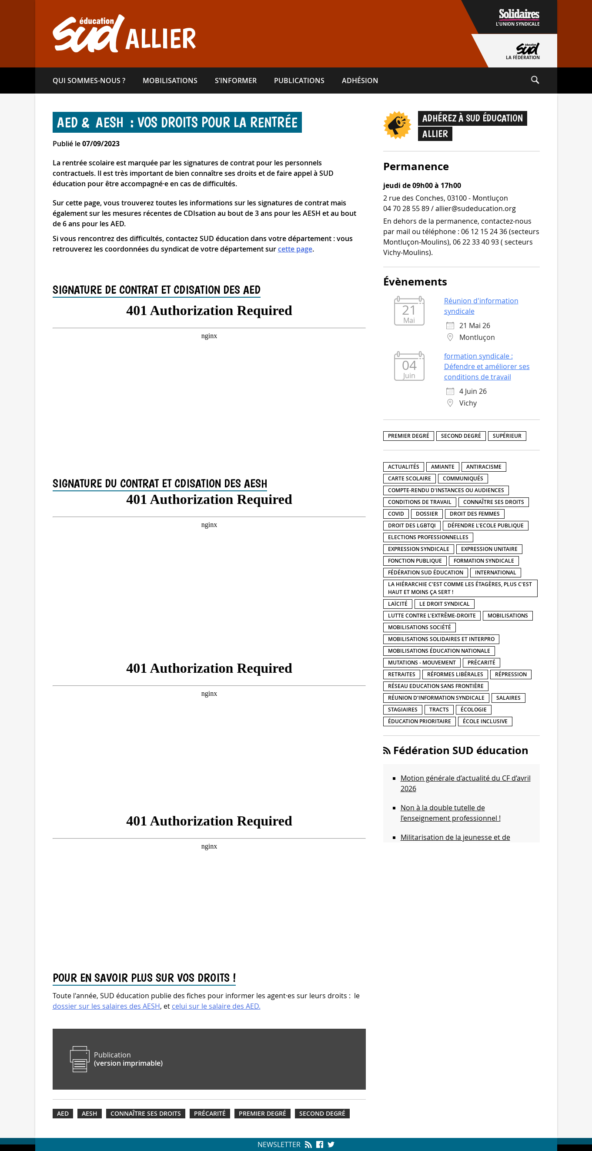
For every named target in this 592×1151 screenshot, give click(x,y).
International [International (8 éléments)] (495, 572)
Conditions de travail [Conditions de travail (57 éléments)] (420, 502)
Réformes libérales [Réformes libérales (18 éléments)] (455, 674)
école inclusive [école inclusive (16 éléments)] (485, 721)
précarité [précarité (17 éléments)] (481, 662)
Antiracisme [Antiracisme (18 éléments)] (484, 466)
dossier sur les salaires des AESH (106, 1006)
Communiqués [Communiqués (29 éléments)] (463, 478)
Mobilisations (170, 80)
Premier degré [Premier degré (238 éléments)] (408, 436)
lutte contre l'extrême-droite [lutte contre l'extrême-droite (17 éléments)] (432, 615)
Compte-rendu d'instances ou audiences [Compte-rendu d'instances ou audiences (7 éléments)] (446, 490)
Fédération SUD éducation (460, 750)
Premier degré (262, 1113)
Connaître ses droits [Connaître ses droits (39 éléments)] (493, 502)
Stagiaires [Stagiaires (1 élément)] (403, 709)
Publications (299, 80)
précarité (210, 1113)
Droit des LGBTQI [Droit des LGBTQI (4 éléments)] (412, 525)
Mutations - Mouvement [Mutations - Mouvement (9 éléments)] (422, 662)
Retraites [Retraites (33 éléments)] (401, 674)
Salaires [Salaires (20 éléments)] (508, 697)
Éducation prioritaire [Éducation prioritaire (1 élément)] (419, 721)
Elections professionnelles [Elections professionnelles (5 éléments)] (428, 537)
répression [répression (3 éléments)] (511, 674)
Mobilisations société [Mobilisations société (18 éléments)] (419, 627)
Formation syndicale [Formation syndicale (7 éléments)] (484, 560)
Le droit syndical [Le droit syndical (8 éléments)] (444, 603)
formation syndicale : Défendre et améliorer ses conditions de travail (487, 366)
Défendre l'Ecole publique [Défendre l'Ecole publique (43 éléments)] (486, 525)
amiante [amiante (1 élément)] (443, 466)
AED (63, 1113)
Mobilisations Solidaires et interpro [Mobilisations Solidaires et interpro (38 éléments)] (441, 639)
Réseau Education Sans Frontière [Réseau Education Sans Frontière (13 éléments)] (436, 686)
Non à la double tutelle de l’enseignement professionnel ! (451, 813)
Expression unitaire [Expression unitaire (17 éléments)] (489, 549)
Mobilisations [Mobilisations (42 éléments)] (508, 615)
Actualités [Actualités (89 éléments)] (403, 466)
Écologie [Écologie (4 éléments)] (474, 709)
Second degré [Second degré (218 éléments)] (461, 436)
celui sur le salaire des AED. (216, 1006)
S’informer (236, 80)
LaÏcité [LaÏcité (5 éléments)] (398, 603)
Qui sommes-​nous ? (89, 80)
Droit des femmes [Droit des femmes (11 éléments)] (475, 513)
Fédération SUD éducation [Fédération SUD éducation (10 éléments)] (425, 572)
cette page (295, 249)
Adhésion (360, 80)
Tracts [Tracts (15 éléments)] (439, 709)
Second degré (322, 1113)
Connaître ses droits (145, 1113)
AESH (89, 1113)
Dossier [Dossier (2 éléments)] (427, 513)
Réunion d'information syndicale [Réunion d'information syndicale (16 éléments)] (436, 697)
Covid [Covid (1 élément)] (396, 513)
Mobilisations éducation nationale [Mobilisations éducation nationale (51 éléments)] (439, 650)
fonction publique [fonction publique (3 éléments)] (415, 560)
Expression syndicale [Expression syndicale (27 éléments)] (418, 549)
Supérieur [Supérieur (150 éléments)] (507, 436)
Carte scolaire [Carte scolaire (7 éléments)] (409, 478)
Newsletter (279, 1144)
